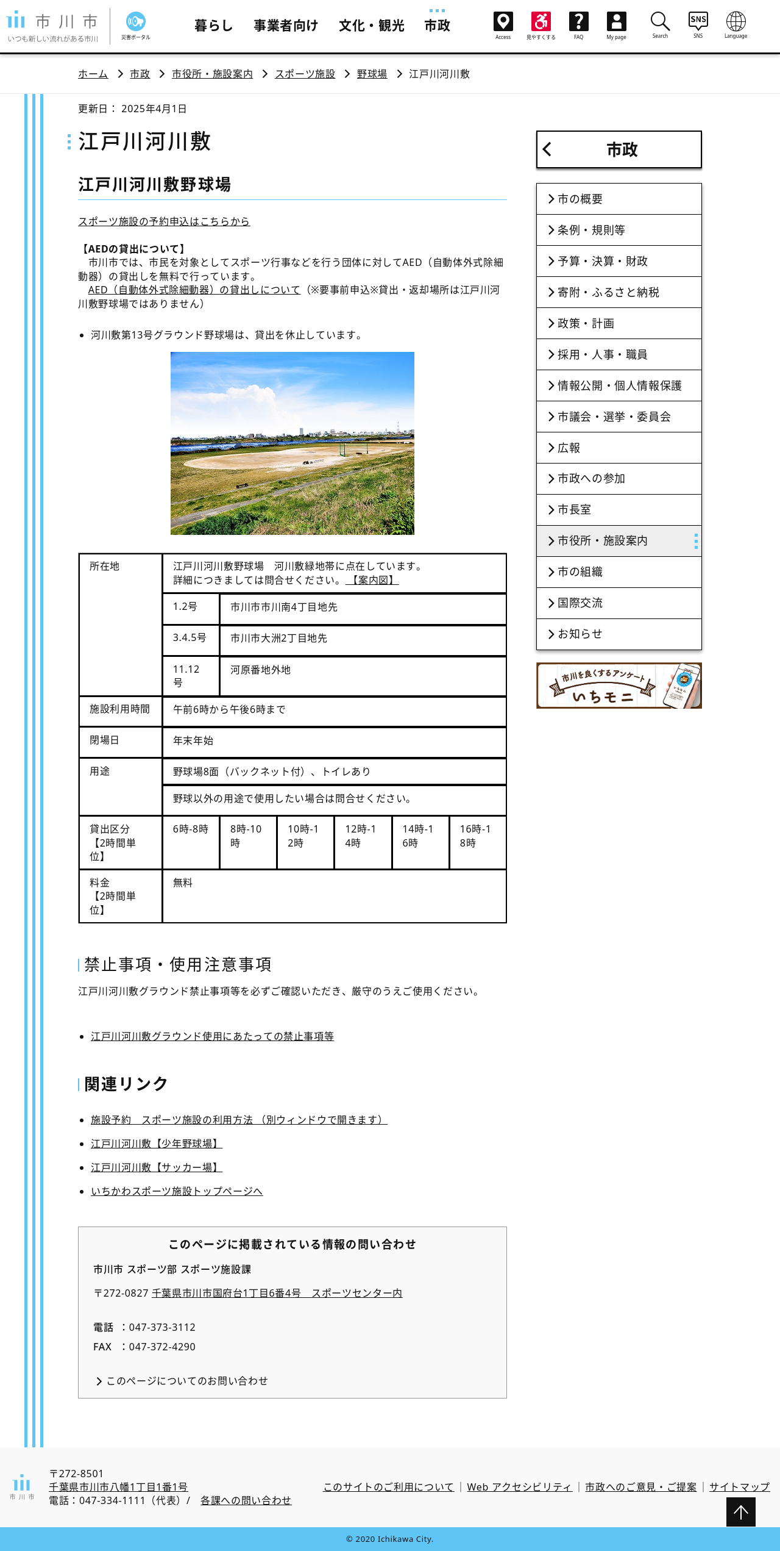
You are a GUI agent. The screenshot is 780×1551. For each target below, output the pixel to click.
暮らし (214, 25)
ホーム (93, 74)
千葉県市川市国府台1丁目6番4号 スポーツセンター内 (277, 1293)
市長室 (575, 509)
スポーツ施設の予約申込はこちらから (164, 221)
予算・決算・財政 (603, 261)
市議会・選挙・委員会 (614, 416)
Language (736, 25)
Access (503, 26)
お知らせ (580, 633)
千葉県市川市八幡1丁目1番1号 (118, 1487)
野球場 (372, 74)
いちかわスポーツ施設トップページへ (177, 1191)
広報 (569, 447)
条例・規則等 (592, 230)
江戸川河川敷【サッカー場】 (156, 1167)
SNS (698, 25)
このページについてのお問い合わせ (187, 1381)
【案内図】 (372, 580)
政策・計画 (586, 323)
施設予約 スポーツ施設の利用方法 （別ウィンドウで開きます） (239, 1120)
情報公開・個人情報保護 (620, 385)
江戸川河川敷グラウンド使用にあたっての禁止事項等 (212, 1036)
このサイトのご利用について (389, 1487)
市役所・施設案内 (212, 74)
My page (616, 26)
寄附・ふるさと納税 (609, 292)
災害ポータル (136, 26)
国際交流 (580, 602)
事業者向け (286, 25)
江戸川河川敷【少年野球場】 (156, 1143)
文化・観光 (372, 25)
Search (660, 25)
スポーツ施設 (305, 74)
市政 (437, 25)
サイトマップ (739, 1487)
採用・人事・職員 (603, 354)
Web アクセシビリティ (520, 1487)
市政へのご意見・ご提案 (641, 1487)
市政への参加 (592, 478)
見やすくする (541, 26)
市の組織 (580, 571)
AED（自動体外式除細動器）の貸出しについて (194, 289)
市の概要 (580, 199)
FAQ (579, 26)
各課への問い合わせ (246, 1500)
